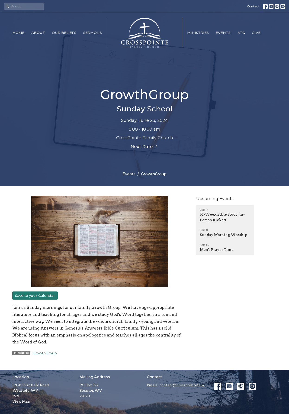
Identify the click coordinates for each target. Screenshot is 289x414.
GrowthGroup (45, 353)
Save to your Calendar (35, 295)
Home (18, 32)
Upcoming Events (215, 198)
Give (256, 32)
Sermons (92, 32)
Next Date (144, 146)
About (38, 32)
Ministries (198, 32)
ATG (241, 32)
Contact (253, 6)
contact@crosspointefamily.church (184, 385)
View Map (21, 401)
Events (223, 32)
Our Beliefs (64, 32)
